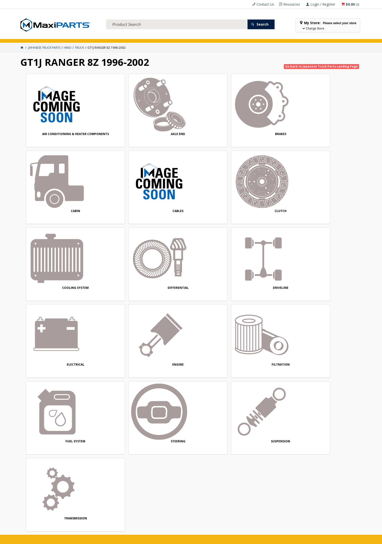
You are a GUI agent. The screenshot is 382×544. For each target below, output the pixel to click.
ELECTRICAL (59, 36)
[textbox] (177, 18)
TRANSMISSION (57, 372)
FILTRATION (125, 293)
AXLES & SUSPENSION (155, 36)
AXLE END (125, 135)
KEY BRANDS (187, 36)
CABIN (260, 135)
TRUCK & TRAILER (119, 36)
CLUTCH (58, 214)
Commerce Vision (218, 538)
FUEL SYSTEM (193, 293)
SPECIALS (210, 36)
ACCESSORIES (34, 36)
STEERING (260, 293)
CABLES (327, 135)
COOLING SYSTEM (125, 214)
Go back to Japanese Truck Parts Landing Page (321, 66)
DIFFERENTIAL (192, 214)
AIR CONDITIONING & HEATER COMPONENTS (58, 137)
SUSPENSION (327, 293)
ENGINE (58, 293)
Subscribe (341, 407)
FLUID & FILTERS (87, 36)
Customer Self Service (183, 538)
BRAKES (192, 135)
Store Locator (236, 36)
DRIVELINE (260, 214)
